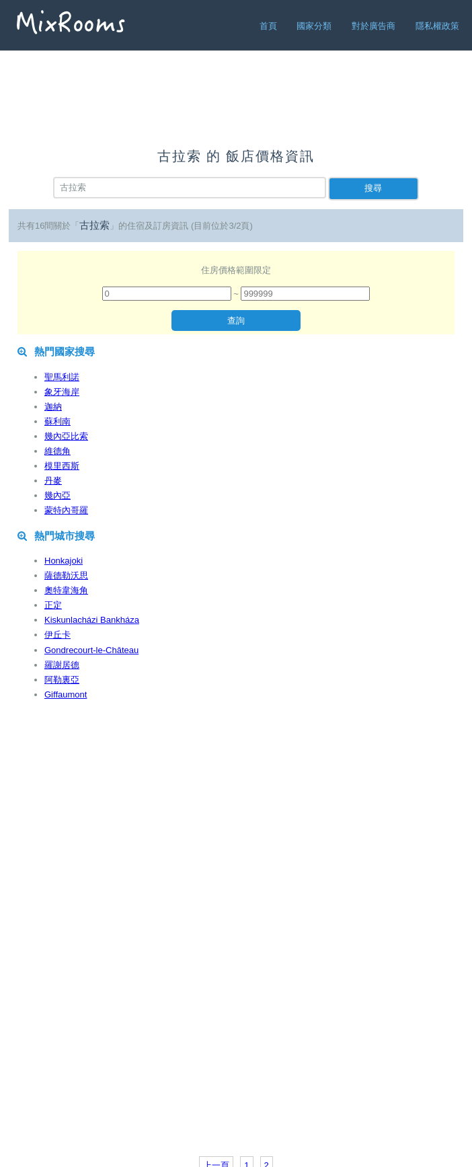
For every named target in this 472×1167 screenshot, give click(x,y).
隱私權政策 (437, 26)
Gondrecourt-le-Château (91, 650)
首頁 (268, 26)
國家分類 (314, 26)
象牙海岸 (61, 392)
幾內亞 (57, 495)
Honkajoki (63, 561)
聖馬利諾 (61, 377)
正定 (53, 605)
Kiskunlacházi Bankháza (91, 620)
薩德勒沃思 (66, 575)
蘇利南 (57, 421)
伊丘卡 (57, 635)
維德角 (57, 451)
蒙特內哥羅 (66, 510)
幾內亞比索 (66, 436)
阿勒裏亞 (61, 680)
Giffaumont (65, 694)
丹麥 (53, 481)
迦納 (53, 407)
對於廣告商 (373, 26)
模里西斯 (61, 466)
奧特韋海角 (66, 590)
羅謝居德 (61, 665)
